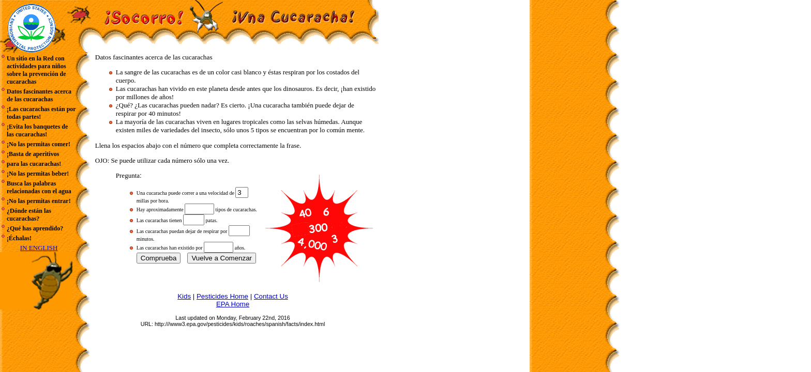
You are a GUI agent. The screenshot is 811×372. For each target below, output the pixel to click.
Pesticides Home (222, 296)
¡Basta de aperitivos (33, 154)
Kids (184, 296)
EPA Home (232, 304)
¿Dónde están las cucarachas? (29, 214)
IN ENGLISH (39, 248)
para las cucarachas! (34, 163)
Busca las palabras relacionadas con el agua (39, 187)
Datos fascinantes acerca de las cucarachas (39, 95)
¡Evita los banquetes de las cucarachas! (37, 130)
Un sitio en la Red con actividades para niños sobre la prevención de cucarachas (36, 70)
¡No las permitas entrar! (39, 201)
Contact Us (271, 296)
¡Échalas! (19, 238)
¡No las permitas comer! (38, 144)
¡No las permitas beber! (38, 173)
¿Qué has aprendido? (35, 228)
